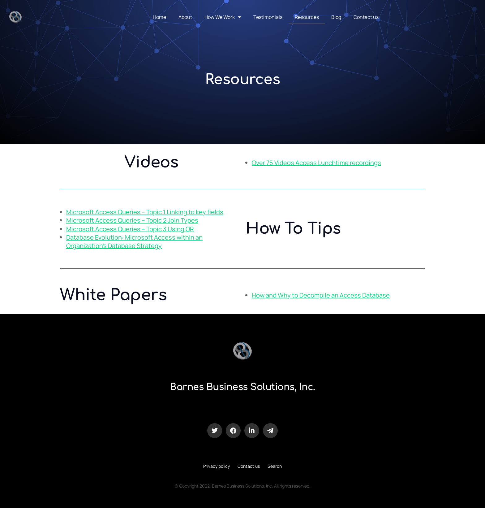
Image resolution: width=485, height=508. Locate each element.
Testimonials (267, 17)
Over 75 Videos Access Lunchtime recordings (316, 162)
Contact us (366, 17)
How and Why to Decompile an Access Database (321, 295)
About (185, 17)
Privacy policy (216, 466)
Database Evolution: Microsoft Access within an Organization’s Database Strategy (134, 241)
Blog (336, 17)
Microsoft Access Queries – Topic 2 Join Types (132, 220)
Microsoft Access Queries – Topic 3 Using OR (130, 229)
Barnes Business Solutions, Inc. (242, 387)
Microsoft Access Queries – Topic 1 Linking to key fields (144, 212)
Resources (307, 17)
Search (275, 466)
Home (159, 17)
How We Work (222, 17)
